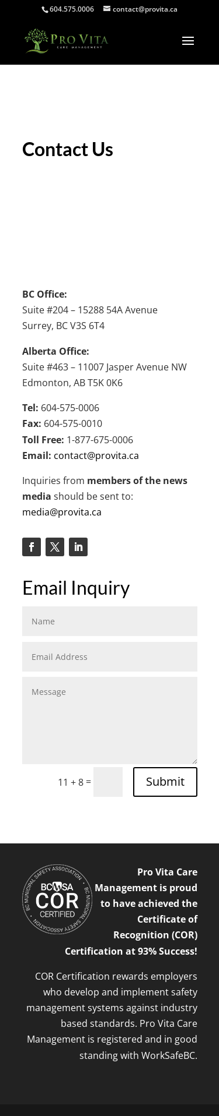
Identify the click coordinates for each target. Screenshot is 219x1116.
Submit (165, 781)
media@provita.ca (62, 512)
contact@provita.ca (96, 455)
